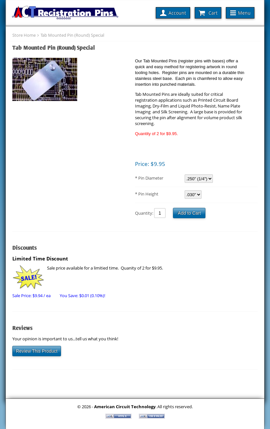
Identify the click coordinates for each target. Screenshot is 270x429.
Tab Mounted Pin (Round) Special (72, 35)
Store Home (24, 35)
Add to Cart (189, 213)
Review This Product (36, 351)
